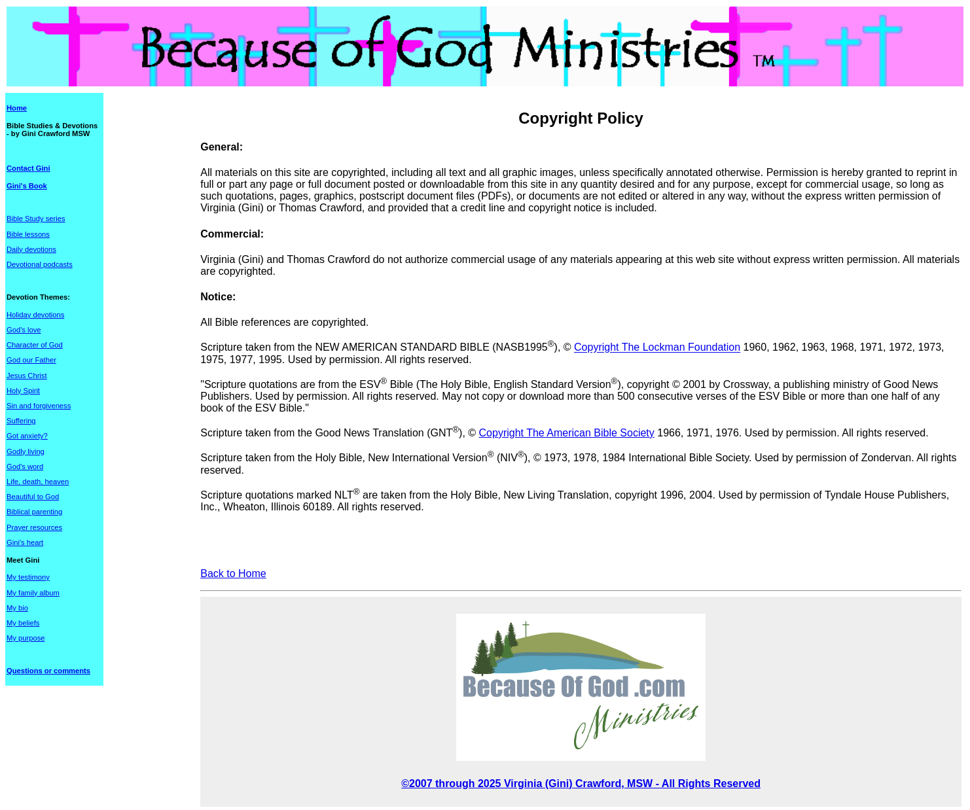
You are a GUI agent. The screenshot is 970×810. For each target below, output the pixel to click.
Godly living (26, 451)
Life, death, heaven (38, 481)
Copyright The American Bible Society (567, 432)
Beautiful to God (33, 497)
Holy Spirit (23, 391)
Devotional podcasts (40, 264)
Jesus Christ (27, 375)
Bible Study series (36, 218)
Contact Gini (28, 168)
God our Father (31, 360)
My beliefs (23, 623)
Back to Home (233, 573)
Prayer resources (34, 527)
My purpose (26, 638)
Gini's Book (27, 186)
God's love (24, 330)
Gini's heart (25, 542)
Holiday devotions (35, 315)
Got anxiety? (27, 436)
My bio (17, 608)
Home (17, 108)
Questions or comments (48, 671)
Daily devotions (31, 249)
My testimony (28, 577)
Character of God (35, 345)
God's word (25, 466)
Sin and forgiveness (39, 406)
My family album (33, 593)
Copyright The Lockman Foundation (657, 347)
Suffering (21, 421)
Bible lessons (28, 234)
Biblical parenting (34, 512)
